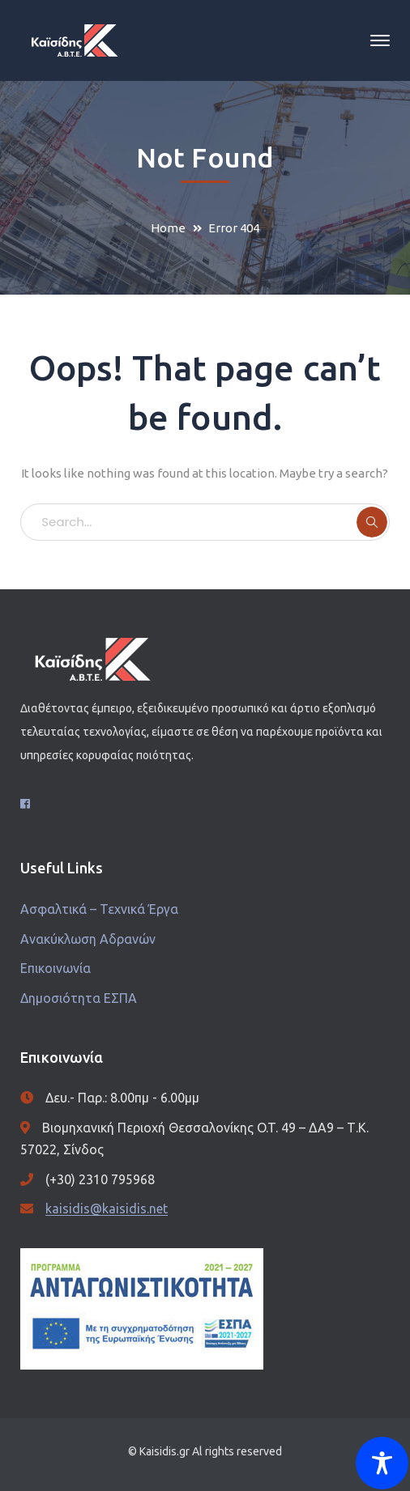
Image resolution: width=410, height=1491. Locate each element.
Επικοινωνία (55, 968)
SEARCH (372, 522)
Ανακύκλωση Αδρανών (88, 939)
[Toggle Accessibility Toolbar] (382, 1463)
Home (168, 228)
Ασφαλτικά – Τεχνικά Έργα (99, 909)
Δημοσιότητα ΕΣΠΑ (78, 998)
